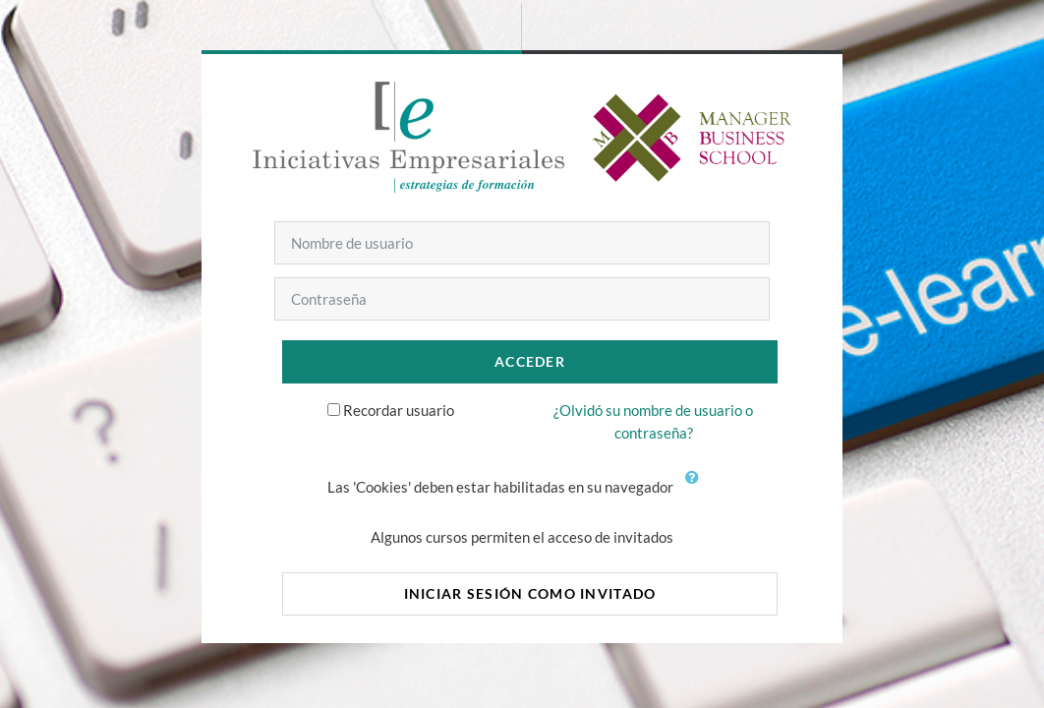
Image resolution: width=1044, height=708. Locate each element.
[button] (696, 488)
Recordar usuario (398, 410)
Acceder (529, 361)
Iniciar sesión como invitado (530, 593)
